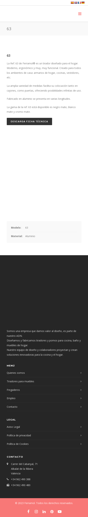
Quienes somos (16, 372)
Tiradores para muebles (20, 381)
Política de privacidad (19, 435)
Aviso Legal (13, 426)
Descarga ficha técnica (29, 121)
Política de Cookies (18, 444)
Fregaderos (13, 390)
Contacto (12, 406)
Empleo (11, 398)
